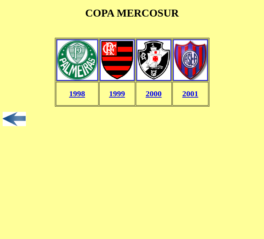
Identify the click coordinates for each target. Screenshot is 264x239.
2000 (154, 93)
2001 (190, 93)
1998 (77, 93)
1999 (117, 93)
